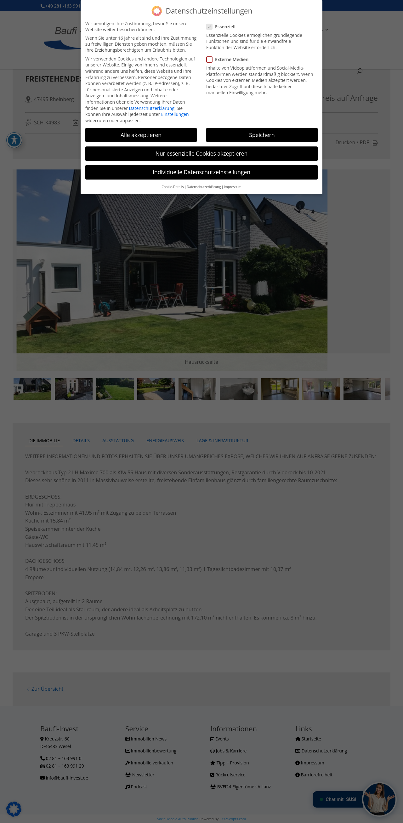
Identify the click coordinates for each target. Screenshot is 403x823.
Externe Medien (230, 59)
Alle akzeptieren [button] (141, 135)
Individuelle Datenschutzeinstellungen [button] (201, 172)
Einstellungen (175, 114)
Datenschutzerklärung (151, 108)
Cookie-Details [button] (173, 187)
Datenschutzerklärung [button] (204, 187)
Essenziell (223, 27)
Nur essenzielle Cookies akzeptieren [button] (202, 153)
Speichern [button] (262, 135)
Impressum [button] (232, 187)
